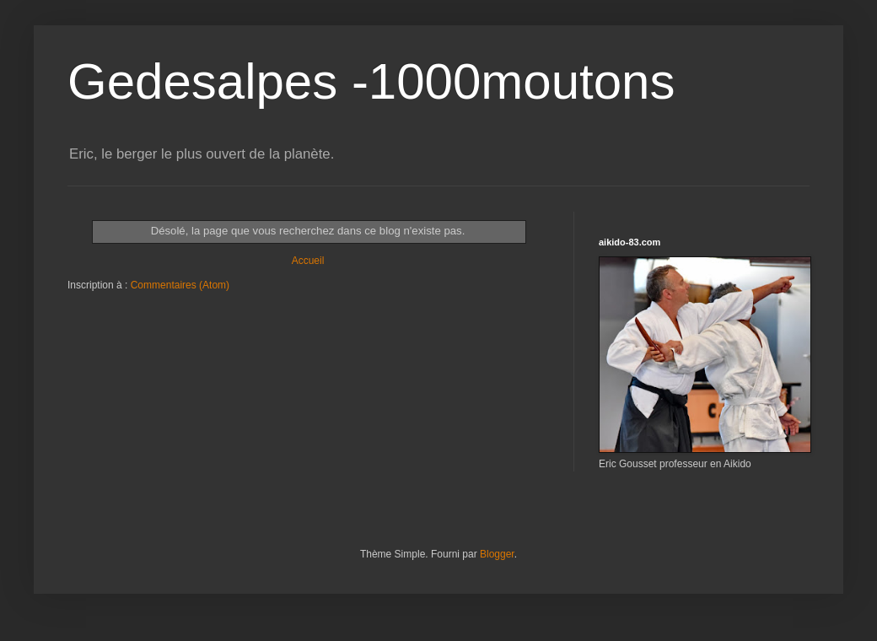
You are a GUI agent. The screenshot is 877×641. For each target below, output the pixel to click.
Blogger (497, 554)
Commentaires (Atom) (180, 285)
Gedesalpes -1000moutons (371, 81)
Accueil (308, 261)
